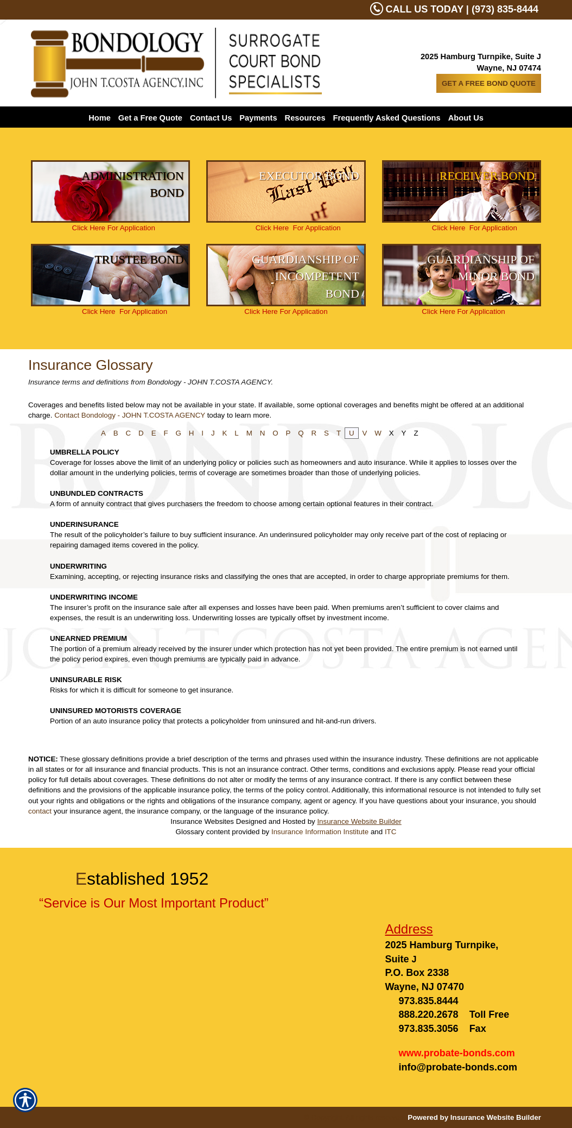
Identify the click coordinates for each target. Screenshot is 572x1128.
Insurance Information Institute (319, 832)
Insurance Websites (202, 821)
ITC (390, 832)
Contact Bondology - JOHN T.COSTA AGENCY (129, 415)
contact (40, 811)
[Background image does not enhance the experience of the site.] (110, 191)
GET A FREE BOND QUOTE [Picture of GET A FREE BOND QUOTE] (489, 83)
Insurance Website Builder (359, 821)
